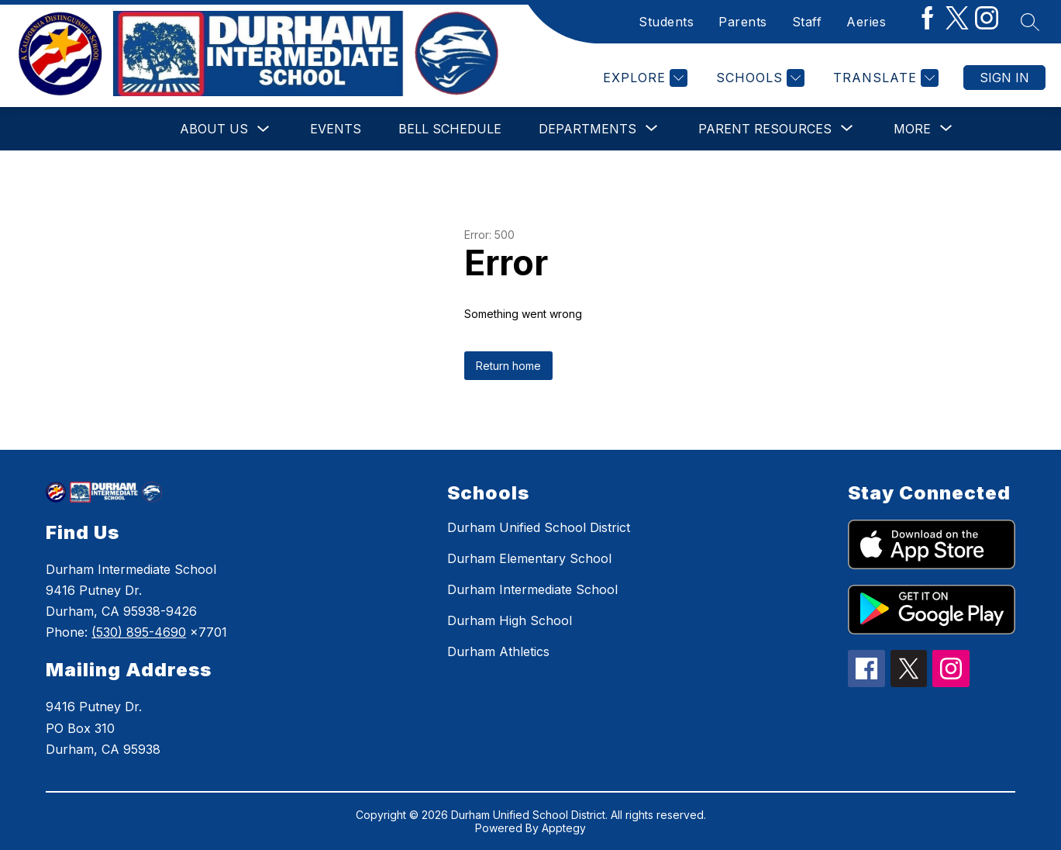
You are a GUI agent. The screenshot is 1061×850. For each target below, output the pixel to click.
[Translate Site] (884, 78)
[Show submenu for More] (912, 128)
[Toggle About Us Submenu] (263, 129)
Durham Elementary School (529, 558)
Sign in (1004, 77)
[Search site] (1030, 21)
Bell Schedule (449, 128)
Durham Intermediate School (532, 589)
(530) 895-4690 (138, 632)
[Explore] (643, 78)
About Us (214, 128)
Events (335, 128)
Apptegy (564, 827)
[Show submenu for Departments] (587, 128)
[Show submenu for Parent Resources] (765, 128)
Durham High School (509, 620)
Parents (742, 21)
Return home (508, 365)
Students (666, 21)
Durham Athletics (498, 651)
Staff (807, 21)
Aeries (866, 21)
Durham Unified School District (538, 527)
